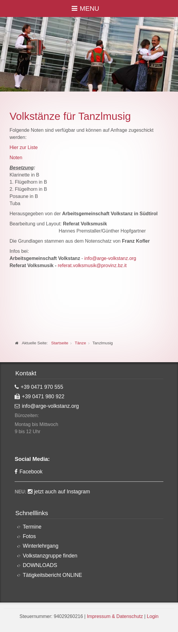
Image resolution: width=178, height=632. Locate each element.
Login (153, 616)
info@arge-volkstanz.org (110, 258)
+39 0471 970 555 (42, 387)
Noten (16, 157)
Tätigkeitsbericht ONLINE (52, 575)
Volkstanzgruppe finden (50, 556)
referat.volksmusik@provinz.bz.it (92, 265)
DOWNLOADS (40, 565)
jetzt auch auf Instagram (62, 492)
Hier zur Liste (24, 147)
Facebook (30, 472)
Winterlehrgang (40, 546)
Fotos (29, 536)
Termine (32, 527)
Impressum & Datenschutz (115, 616)
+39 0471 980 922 (43, 396)
